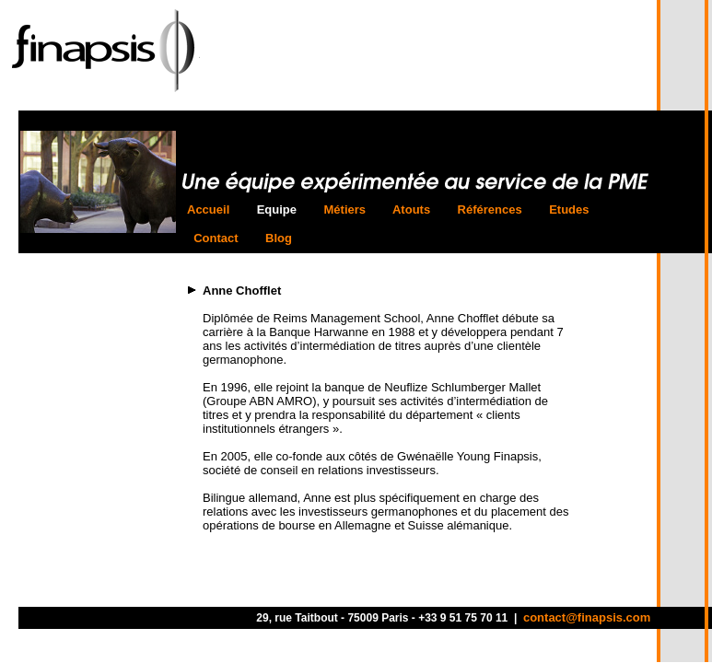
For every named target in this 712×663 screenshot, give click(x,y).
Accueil (211, 209)
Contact (216, 238)
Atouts (411, 209)
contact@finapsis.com (586, 617)
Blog (278, 238)
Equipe (276, 209)
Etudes (569, 209)
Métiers (344, 209)
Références (489, 209)
